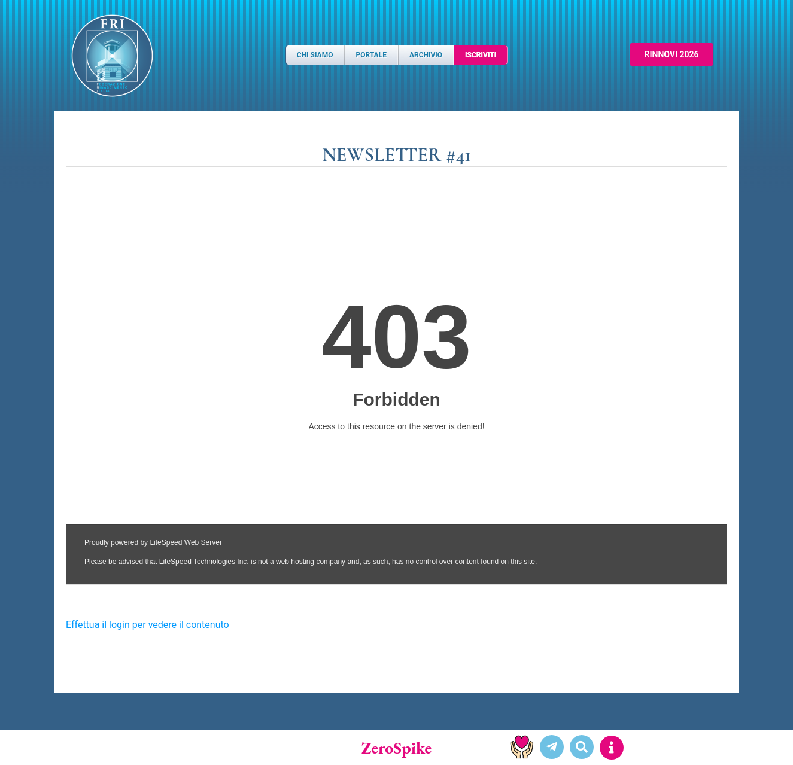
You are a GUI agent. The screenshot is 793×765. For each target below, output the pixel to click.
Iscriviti (480, 55)
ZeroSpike (396, 747)
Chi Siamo (315, 55)
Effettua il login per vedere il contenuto (147, 624)
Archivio (425, 55)
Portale (371, 55)
